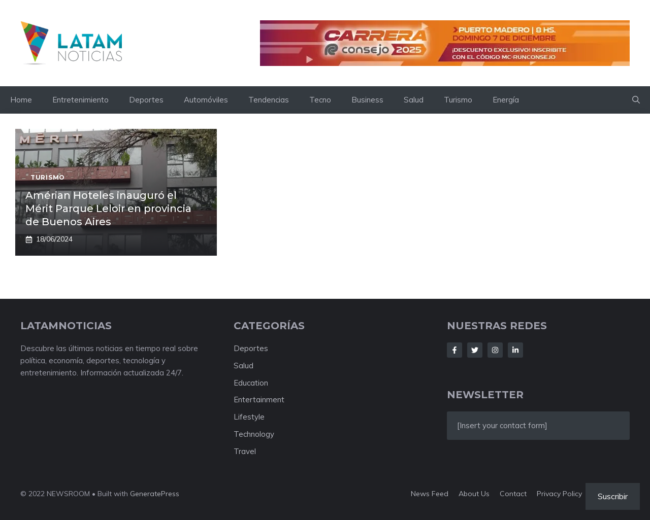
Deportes (146, 100)
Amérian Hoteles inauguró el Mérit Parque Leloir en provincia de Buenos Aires (108, 208)
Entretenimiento (80, 100)
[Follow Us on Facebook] (454, 350)
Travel (245, 451)
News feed (429, 493)
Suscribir (613, 496)
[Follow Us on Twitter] (474, 350)
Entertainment (259, 399)
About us (474, 493)
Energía (506, 100)
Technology (254, 434)
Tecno (320, 100)
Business (367, 100)
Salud (414, 100)
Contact (513, 493)
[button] (636, 100)
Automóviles (206, 100)
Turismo (458, 100)
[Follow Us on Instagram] (495, 350)
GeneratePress (154, 493)
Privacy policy (559, 493)
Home (21, 100)
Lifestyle (249, 417)
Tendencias (268, 100)
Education (251, 383)
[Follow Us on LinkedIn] (515, 350)
